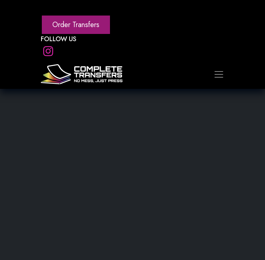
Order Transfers (75, 25)
